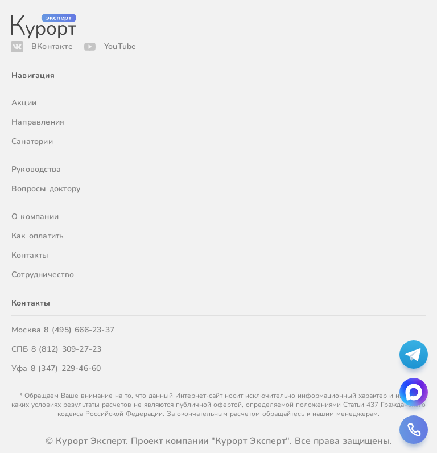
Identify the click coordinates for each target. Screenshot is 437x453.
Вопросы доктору (45, 188)
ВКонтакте (52, 46)
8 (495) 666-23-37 (79, 329)
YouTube (120, 46)
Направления (37, 122)
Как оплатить (37, 235)
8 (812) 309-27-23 (66, 349)
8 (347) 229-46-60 (66, 368)
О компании (35, 216)
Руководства (36, 169)
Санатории (32, 141)
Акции (23, 102)
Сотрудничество (42, 274)
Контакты (30, 255)
